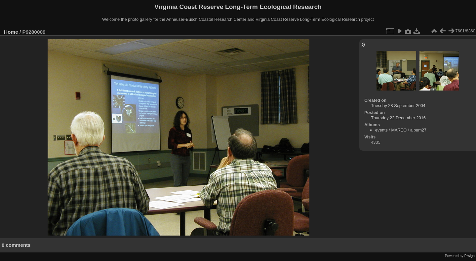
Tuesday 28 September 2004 (398, 105)
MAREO (399, 130)
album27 (418, 130)
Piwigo (469, 256)
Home (11, 32)
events (381, 130)
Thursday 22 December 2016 (398, 117)
